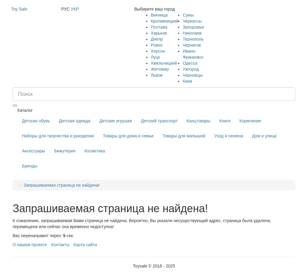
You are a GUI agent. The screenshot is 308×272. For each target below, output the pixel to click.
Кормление (250, 120)
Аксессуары (33, 150)
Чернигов (192, 45)
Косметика (95, 150)
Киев (187, 81)
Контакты (60, 244)
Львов (156, 75)
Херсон (158, 51)
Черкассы (192, 21)
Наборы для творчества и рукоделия (58, 135)
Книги (224, 120)
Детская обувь (36, 120)
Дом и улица (264, 135)
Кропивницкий (164, 21)
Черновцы (192, 75)
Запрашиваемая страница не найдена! (62, 185)
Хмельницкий (164, 63)
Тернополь (193, 39)
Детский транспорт (159, 120)
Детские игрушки (115, 120)
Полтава (159, 27)
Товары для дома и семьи (128, 135)
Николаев (192, 33)
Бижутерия (64, 150)
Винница (159, 15)
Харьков (159, 33)
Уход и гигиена (228, 135)
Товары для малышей (183, 135)
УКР (75, 9)
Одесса (190, 63)
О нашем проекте (30, 244)
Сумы (188, 15)
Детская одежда (74, 120)
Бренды (29, 166)
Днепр (157, 39)
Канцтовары (198, 120)
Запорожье (193, 27)
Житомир (160, 69)
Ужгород (191, 69)
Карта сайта (85, 244)
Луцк (155, 57)
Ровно (156, 45)
